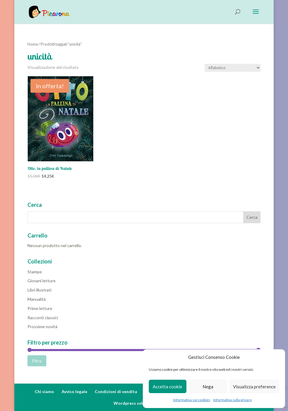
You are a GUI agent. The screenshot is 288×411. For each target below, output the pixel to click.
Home (32, 44)
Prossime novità (42, 326)
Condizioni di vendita (116, 391)
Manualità (36, 299)
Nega (208, 386)
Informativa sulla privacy (232, 400)
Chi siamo (44, 391)
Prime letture (39, 308)
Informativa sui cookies (191, 400)
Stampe (34, 271)
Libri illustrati (39, 289)
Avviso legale (74, 391)
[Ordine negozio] (233, 68)
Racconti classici (42, 317)
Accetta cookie (167, 386)
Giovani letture (41, 280)
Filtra (37, 360)
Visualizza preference (254, 386)
